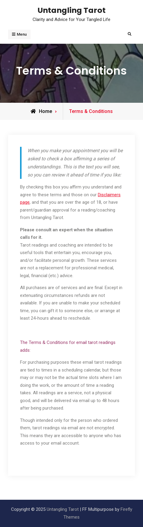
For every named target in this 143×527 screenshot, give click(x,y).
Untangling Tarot (72, 10)
